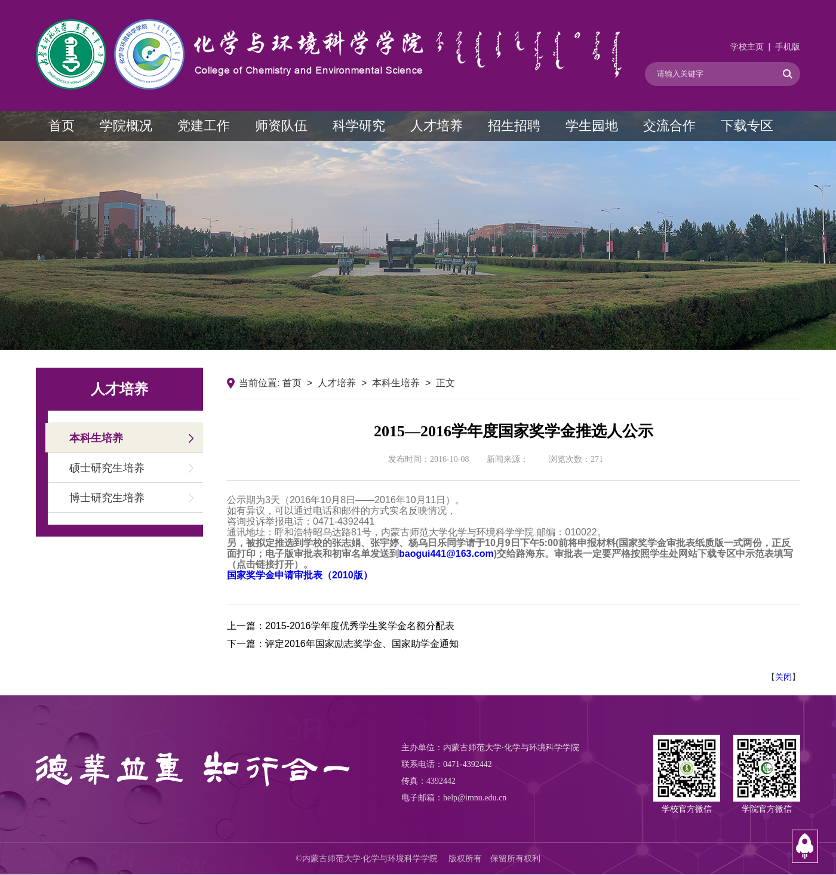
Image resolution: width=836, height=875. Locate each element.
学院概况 (126, 125)
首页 (61, 125)
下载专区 (747, 125)
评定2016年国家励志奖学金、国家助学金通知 (362, 644)
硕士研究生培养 (107, 468)
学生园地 (591, 125)
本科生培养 (96, 438)
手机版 (787, 46)
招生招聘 (514, 125)
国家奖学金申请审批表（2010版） (300, 575)
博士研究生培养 (107, 498)
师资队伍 (281, 125)
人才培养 (436, 125)
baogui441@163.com (446, 554)
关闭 (783, 677)
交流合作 (669, 125)
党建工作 (203, 125)
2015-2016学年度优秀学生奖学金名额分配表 (359, 626)
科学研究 (359, 125)
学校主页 (747, 46)
